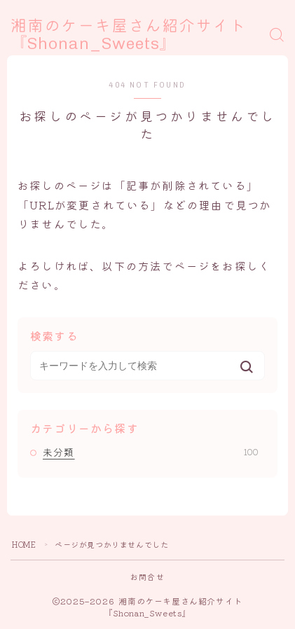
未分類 (151, 452)
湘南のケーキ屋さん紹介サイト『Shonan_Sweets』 (128, 35)
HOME (24, 544)
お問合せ (147, 576)
